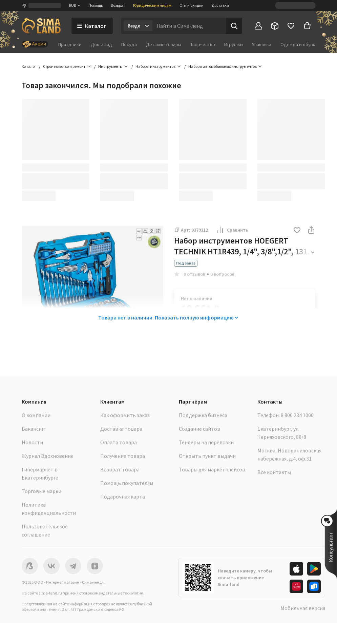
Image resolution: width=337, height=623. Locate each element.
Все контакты (274, 472)
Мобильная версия (302, 608)
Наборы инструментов (155, 66)
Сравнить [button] (232, 230)
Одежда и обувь (297, 44)
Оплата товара (118, 442)
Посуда (129, 44)
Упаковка (261, 44)
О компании (36, 415)
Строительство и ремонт (64, 66)
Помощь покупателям (126, 483)
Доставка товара (121, 428)
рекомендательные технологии (115, 593)
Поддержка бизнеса (203, 415)
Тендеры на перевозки (206, 442)
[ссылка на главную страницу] (41, 26)
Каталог (29, 66)
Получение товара (122, 455)
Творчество (202, 44)
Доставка (220, 5)
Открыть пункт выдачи (207, 455)
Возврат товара (120, 469)
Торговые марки (41, 491)
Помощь (95, 5)
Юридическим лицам (152, 5)
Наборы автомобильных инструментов (222, 66)
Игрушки (233, 44)
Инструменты (110, 66)
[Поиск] (234, 26)
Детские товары (163, 44)
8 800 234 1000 (297, 415)
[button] (297, 231)
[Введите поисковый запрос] (189, 26)
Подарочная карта (122, 496)
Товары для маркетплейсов (212, 469)
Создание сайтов (199, 428)
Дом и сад (101, 44)
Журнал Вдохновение (47, 455)
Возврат (118, 5)
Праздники (70, 44)
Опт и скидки (192, 5)
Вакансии (33, 428)
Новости (32, 442)
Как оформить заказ (125, 415)
